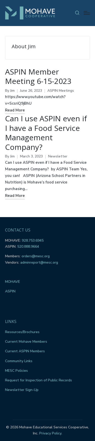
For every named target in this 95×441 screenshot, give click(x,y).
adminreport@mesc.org (39, 262)
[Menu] (87, 13)
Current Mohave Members (26, 341)
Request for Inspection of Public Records (38, 380)
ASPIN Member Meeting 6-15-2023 (38, 76)
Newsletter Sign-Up (22, 389)
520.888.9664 (28, 246)
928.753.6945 (33, 240)
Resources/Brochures (22, 332)
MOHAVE (12, 281)
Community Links (18, 361)
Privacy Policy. (50, 433)
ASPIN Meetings (60, 90)
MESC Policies (16, 370)
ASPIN (10, 291)
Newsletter (57, 156)
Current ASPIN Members (25, 351)
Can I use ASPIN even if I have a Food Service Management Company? (46, 132)
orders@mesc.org (36, 256)
